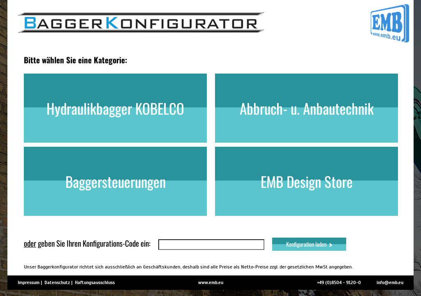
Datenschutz (57, 282)
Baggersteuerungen (115, 181)
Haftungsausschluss (95, 282)
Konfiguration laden (309, 244)
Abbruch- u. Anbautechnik (307, 108)
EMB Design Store (307, 181)
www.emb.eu (210, 282)
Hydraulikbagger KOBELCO (115, 108)
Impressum (28, 282)
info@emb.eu (390, 282)
